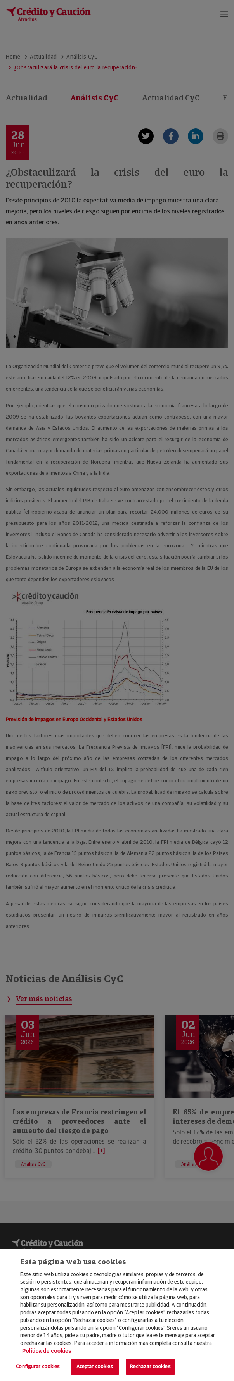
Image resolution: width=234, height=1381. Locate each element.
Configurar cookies (38, 1366)
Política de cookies (46, 1351)
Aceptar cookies (94, 1366)
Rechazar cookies (150, 1366)
